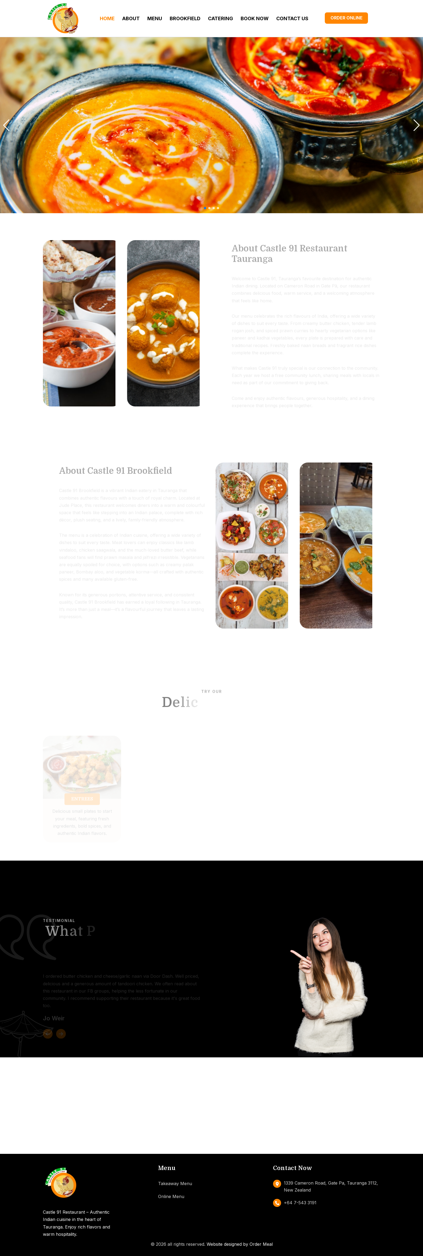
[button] (205, 208)
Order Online (346, 17)
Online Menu (171, 1196)
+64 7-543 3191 (300, 1202)
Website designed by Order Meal (240, 1244)
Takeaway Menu (175, 1183)
